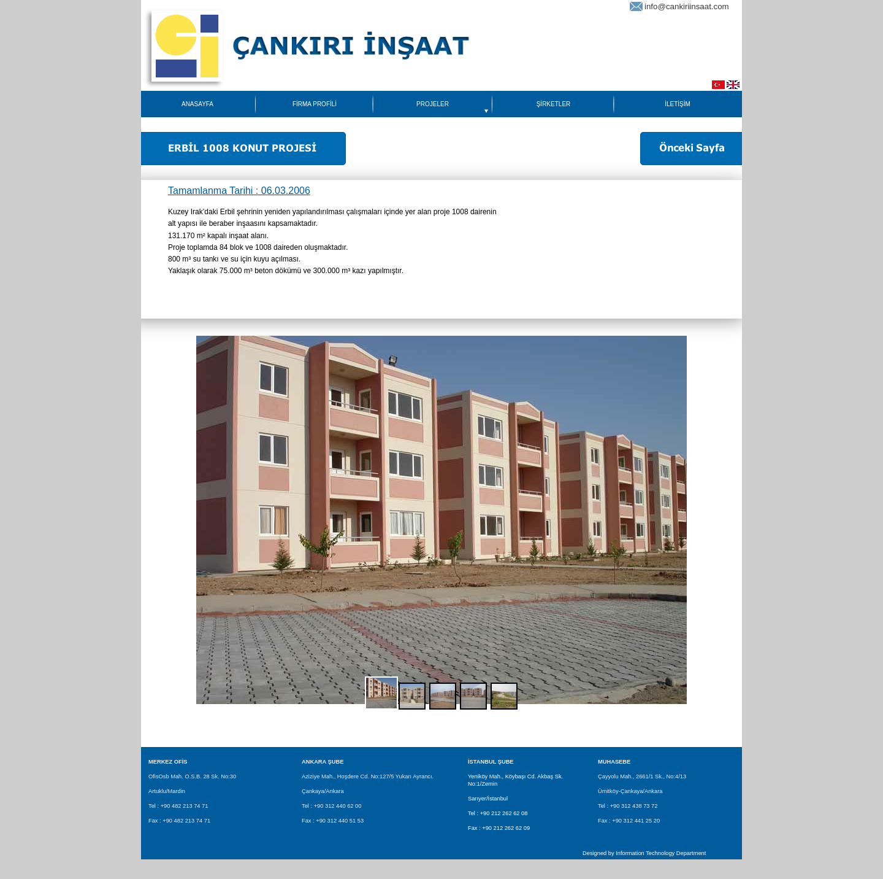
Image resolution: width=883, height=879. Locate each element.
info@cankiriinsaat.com (686, 6)
